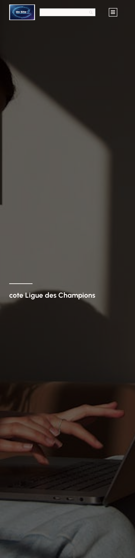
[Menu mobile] (113, 12)
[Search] (67, 12)
